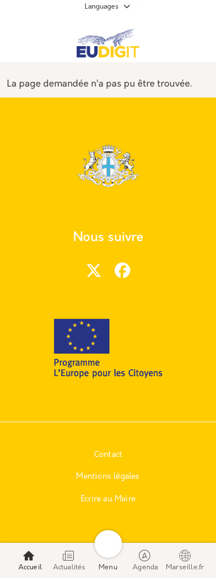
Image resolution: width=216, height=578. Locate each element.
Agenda (145, 560)
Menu (108, 560)
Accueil (30, 560)
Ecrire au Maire (108, 499)
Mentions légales (107, 477)
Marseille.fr (185, 560)
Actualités (69, 560)
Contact (108, 455)
